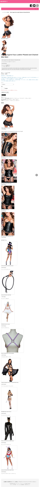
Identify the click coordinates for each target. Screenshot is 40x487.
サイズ (2, 82)
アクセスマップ (21, 481)
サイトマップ (26, 481)
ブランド (2, 98)
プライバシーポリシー (32, 481)
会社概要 (5, 481)
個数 (2, 86)
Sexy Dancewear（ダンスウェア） (6, 99)
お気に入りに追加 (5, 92)
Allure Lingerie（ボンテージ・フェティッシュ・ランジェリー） (15, 98)
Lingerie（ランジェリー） (5, 100)
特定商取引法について (10, 481)
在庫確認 (6, 88)
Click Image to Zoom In (4, 38)
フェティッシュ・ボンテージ (14, 100)
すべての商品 (7, 12)
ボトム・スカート (28, 98)
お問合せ (16, 481)
